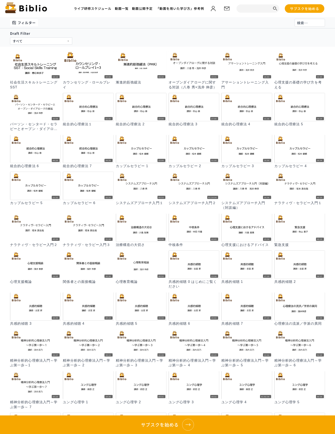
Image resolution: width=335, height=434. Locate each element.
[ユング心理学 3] (194, 402)
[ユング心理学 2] (141, 402)
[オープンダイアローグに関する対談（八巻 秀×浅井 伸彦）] (194, 85)
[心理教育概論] (141, 281)
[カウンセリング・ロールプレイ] (88, 85)
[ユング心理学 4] (246, 402)
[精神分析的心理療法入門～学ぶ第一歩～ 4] (194, 363)
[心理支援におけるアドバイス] (246, 245)
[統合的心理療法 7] (88, 166)
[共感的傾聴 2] (299, 281)
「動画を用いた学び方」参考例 (180, 8)
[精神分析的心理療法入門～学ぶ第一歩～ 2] (88, 363)
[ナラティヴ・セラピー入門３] (88, 245)
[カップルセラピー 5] (35, 203)
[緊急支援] (299, 245)
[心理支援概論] (35, 281)
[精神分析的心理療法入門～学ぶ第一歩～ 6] (299, 363)
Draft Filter (20, 33)
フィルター (24, 22)
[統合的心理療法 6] (35, 166)
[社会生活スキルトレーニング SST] (35, 85)
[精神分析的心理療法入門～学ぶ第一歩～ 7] (35, 404)
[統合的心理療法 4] (246, 124)
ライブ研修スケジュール (93, 8)
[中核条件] (194, 245)
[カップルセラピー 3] (246, 166)
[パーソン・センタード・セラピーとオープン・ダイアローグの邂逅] (35, 127)
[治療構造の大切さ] (141, 245)
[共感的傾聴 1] (246, 281)
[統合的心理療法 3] (194, 124)
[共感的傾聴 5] (141, 323)
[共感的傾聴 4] (88, 323)
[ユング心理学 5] (299, 402)
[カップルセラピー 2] (194, 166)
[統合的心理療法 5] (299, 124)
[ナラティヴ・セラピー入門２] (35, 245)
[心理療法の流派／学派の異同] (299, 323)
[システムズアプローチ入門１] (141, 203)
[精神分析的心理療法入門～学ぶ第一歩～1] (35, 363)
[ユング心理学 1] (88, 402)
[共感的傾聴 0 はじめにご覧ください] (194, 284)
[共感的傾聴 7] (246, 323)
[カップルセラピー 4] (299, 166)
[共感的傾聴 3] (35, 323)
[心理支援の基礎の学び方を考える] (299, 85)
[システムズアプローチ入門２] (194, 203)
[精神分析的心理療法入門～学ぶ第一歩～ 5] (246, 363)
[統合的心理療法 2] (141, 124)
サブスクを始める (304, 8)
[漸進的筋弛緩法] (141, 82)
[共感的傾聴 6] (194, 323)
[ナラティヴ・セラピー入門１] (299, 203)
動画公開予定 (142, 8)
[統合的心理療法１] (88, 124)
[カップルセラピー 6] (88, 203)
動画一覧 (121, 8)
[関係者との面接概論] (88, 281)
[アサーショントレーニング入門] (246, 85)
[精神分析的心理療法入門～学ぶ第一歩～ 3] (141, 363)
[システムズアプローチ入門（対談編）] (246, 205)
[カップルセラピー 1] (141, 166)
